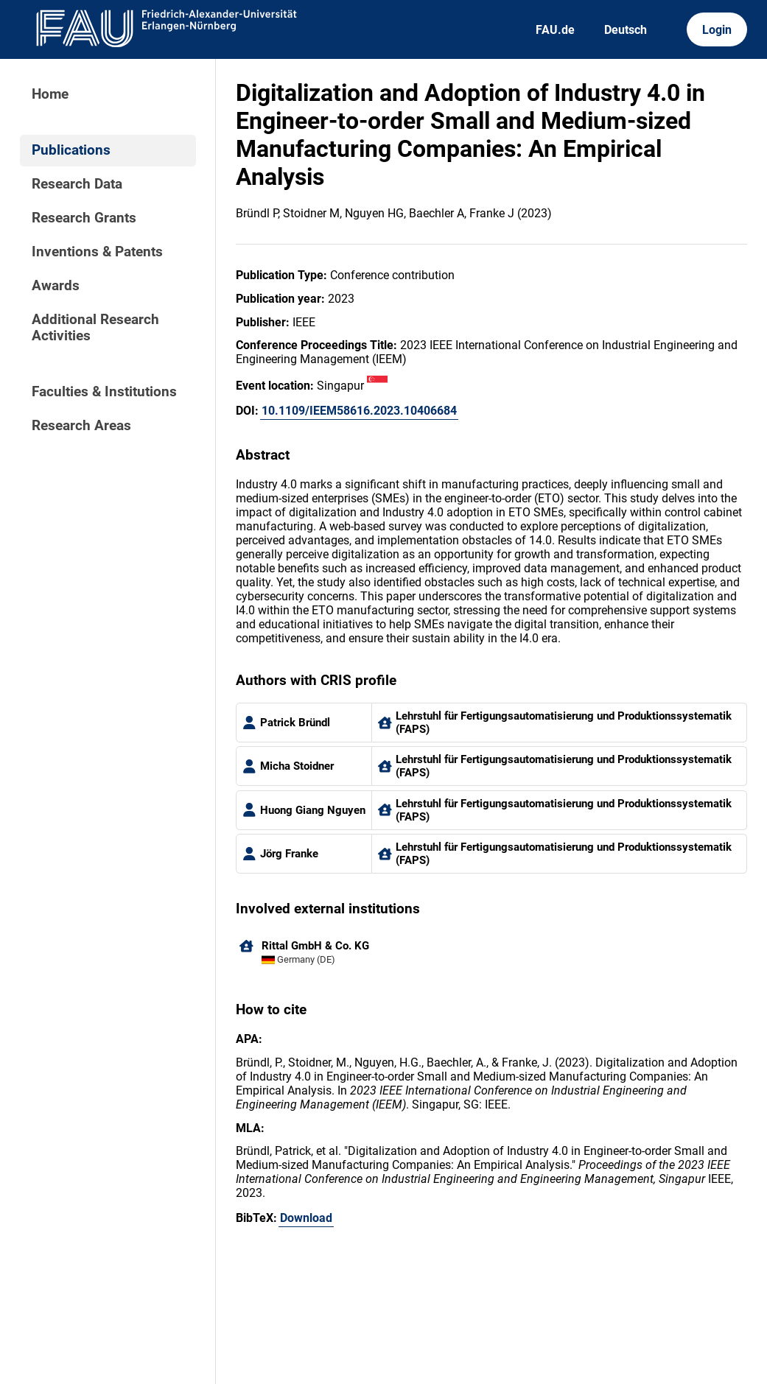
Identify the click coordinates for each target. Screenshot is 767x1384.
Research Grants (84, 218)
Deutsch (625, 30)
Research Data (77, 184)
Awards (56, 286)
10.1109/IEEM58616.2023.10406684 (359, 411)
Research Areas (81, 426)
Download (306, 1218)
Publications (71, 150)
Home (50, 94)
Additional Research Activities (95, 328)
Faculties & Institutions (104, 392)
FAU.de (555, 30)
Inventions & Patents (97, 252)
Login (717, 30)
